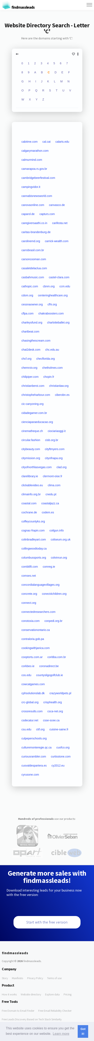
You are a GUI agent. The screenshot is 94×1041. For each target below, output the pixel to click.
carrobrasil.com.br (33, 250)
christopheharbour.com (36, 394)
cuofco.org (62, 747)
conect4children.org (54, 593)
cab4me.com (30, 141)
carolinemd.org (31, 241)
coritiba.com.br (57, 657)
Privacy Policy (35, 978)
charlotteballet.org (58, 322)
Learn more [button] (61, 1033)
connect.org (29, 602)
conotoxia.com (31, 620)
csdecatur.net (30, 720)
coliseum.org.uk (60, 539)
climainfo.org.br (31, 494)
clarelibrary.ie (30, 476)
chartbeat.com (30, 331)
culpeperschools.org (34, 738)
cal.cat (46, 141)
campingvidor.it (31, 186)
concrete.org (29, 593)
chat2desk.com (31, 349)
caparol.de (28, 214)
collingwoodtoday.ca (34, 548)
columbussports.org (34, 557)
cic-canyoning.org (33, 403)
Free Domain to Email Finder (18, 1010)
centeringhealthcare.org (53, 295)
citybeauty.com (31, 449)
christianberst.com (33, 385)
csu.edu (26, 729)
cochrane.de (29, 512)
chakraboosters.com (51, 313)
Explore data (52, 994)
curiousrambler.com (34, 756)
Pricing (67, 994)
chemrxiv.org (29, 367)
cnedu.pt (50, 494)
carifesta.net (59, 223)
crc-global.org (30, 702)
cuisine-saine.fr (59, 729)
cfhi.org (52, 304)
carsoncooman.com (34, 259)
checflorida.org (45, 358)
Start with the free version (47, 922)
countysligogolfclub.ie (49, 675)
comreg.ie (49, 566)
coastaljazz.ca (50, 503)
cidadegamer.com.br (34, 413)
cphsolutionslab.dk (33, 693)
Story (5, 978)
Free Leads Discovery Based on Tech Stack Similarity (32, 1019)
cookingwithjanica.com (36, 648)
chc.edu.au (52, 349)
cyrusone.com (30, 774)
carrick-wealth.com (56, 241)
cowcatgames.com (33, 684)
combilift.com (30, 566)
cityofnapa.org (54, 458)
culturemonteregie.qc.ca (37, 747)
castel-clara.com (59, 277)
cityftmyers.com (54, 449)
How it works (9, 994)
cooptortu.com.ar (32, 657)
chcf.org (27, 358)
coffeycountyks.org (33, 521)
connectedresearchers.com (39, 611)
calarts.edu (62, 141)
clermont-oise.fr (52, 476)
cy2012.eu (58, 765)
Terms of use (54, 978)
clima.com (54, 485)
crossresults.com (32, 711)
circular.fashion (31, 440)
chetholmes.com (52, 367)
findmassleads (18, 7)
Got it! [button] (83, 1031)
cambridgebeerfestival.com (38, 177)
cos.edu (26, 675)
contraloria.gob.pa (33, 639)
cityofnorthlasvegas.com (37, 467)
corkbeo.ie (28, 666)
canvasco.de (57, 205)
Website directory (31, 994)
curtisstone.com (61, 756)
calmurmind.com (32, 159)
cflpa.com (28, 313)
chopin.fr (48, 376)
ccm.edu (64, 286)
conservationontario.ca (36, 630)
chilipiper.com (30, 376)
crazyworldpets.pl (60, 693)
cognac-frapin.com (33, 530)
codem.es (48, 512)
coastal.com (29, 503)
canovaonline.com (33, 205)
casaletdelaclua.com (34, 268)
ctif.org (40, 729)
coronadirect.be (49, 666)
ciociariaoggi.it (57, 431)
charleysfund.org (32, 322)
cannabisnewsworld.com (37, 196)
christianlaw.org (59, 385)
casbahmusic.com (33, 277)
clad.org (62, 467)
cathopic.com (30, 286)
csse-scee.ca (51, 720)
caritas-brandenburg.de (36, 232)
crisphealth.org (52, 702)
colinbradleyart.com (34, 539)
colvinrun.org (59, 557)
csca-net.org (55, 711)
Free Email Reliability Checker (54, 1010)
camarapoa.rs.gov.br (34, 168)
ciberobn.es (62, 394)
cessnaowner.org (32, 304)
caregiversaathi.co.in (34, 223)
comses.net (29, 575)
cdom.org (27, 295)
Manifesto (17, 978)
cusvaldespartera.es (34, 765)
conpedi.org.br (53, 620)
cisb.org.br (51, 440)
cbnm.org (49, 286)
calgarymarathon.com (35, 150)
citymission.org (31, 458)
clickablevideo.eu (32, 485)
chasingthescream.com (36, 340)
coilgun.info (57, 530)
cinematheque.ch (32, 431)
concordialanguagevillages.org (41, 584)
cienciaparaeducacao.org (37, 422)
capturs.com (47, 214)
